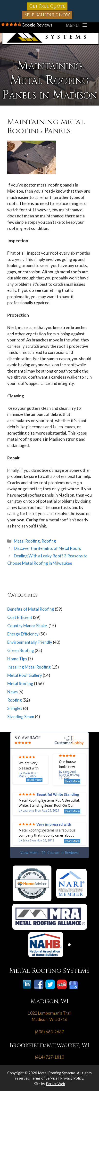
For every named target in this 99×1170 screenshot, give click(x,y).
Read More (34, 780)
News (12, 691)
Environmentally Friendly (29, 642)
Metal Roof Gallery (24, 675)
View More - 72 (49, 852)
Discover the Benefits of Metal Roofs (47, 548)
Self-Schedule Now (47, 15)
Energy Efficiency (23, 633)
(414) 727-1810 (49, 1057)
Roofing (48, 541)
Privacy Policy (71, 1078)
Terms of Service (44, 1078)
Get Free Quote (47, 6)
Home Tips (17, 658)
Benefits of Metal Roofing (30, 609)
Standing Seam (20, 716)
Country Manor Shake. (27, 625)
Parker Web (55, 1083)
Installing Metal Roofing (29, 667)
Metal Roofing (27, 541)
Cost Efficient (19, 617)
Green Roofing (20, 650)
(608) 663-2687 (49, 1031)
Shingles (14, 708)
